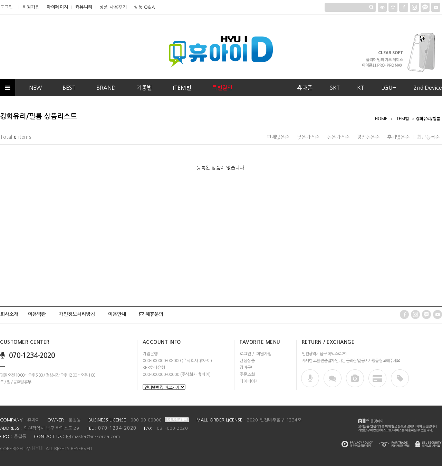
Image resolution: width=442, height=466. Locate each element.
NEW (35, 87)
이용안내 (117, 314)
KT (360, 87)
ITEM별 (182, 87)
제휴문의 (151, 314)
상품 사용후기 (113, 7)
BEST (69, 87)
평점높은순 (368, 137)
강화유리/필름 (428, 119)
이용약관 (37, 314)
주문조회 (247, 374)
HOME (381, 119)
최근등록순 (428, 137)
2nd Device (427, 87)
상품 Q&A (144, 7)
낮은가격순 (308, 137)
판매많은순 (278, 137)
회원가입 (31, 7)
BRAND (106, 87)
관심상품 (247, 361)
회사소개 (9, 314)
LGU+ (388, 87)
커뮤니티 (84, 7)
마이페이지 (57, 7)
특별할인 (222, 87)
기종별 (144, 87)
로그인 (6, 7)
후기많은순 (398, 137)
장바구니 (247, 368)
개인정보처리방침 (77, 314)
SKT (335, 87)
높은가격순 (338, 137)
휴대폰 (305, 87)
